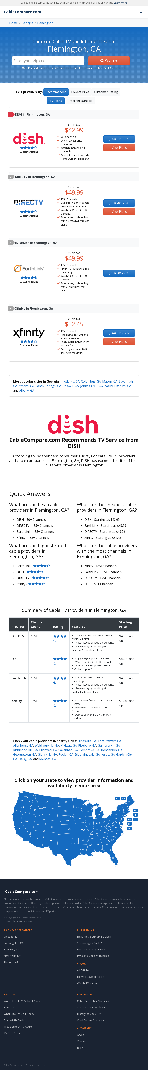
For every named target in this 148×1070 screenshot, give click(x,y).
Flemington (45, 23)
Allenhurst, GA (23, 745)
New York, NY (12, 956)
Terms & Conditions (23, 921)
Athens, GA (26, 386)
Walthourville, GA (47, 745)
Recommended (56, 92)
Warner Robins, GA (117, 386)
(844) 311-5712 (119, 333)
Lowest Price (80, 92)
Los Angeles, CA (14, 943)
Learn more (120, 2)
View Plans (119, 148)
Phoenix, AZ (11, 962)
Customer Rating (106, 92)
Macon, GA (109, 381)
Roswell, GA (71, 386)
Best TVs (9, 1007)
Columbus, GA (91, 381)
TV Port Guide (12, 1033)
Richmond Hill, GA (25, 750)
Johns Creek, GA (91, 386)
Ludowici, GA (48, 750)
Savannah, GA (68, 750)
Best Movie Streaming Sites (94, 936)
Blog (80, 1047)
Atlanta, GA (72, 381)
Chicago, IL (10, 936)
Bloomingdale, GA (87, 754)
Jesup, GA (108, 754)
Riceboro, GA (87, 745)
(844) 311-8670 (119, 139)
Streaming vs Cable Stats (92, 943)
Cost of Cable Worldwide (92, 1007)
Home (13, 23)
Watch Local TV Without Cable (22, 1001)
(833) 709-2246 (119, 203)
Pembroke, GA (89, 750)
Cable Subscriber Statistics (93, 1001)
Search (108, 60)
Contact (82, 1041)
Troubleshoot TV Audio (18, 1026)
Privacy (7, 921)
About (80, 1035)
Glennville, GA (47, 754)
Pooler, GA (65, 754)
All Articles (83, 970)
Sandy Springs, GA (48, 386)
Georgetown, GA (24, 754)
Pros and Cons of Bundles (93, 956)
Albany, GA (26, 390)
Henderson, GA (111, 750)
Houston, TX (11, 949)
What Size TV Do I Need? (19, 1014)
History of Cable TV (89, 1014)
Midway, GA (69, 745)
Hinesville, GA (87, 741)
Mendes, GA (47, 759)
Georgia (27, 23)
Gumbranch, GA (109, 745)
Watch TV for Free (88, 983)
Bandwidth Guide (14, 1020)
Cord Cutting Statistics (90, 1020)
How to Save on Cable (90, 977)
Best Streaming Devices (91, 949)
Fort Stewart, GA (109, 741)
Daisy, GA (25, 759)
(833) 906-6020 (119, 273)
